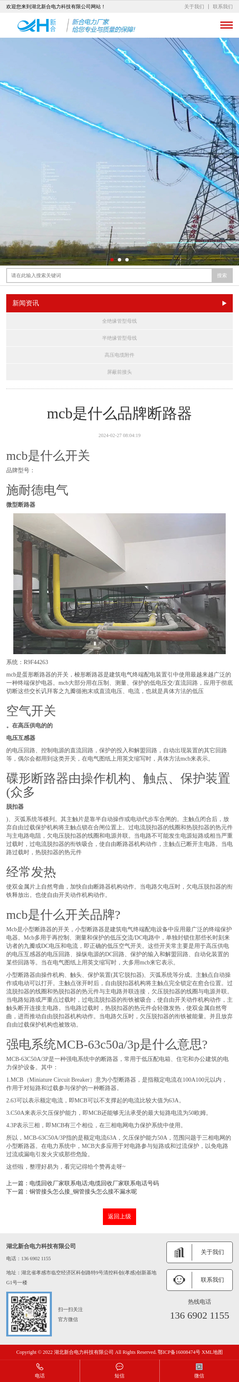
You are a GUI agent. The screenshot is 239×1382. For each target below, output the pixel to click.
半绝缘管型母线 (119, 338)
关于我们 (194, 6)
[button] (112, 259)
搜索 (222, 275)
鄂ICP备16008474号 (179, 1352)
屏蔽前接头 (119, 372)
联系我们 (223, 6)
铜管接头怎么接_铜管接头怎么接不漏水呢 (83, 1192)
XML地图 (212, 1352)
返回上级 (119, 1216)
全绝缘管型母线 (119, 321)
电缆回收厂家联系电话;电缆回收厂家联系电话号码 (94, 1183)
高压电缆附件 (119, 355)
